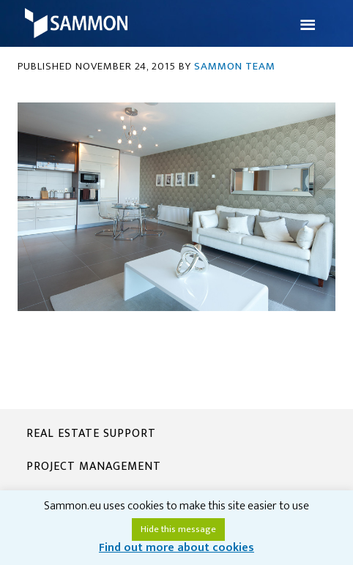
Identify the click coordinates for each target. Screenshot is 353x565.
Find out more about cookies (176, 548)
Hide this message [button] (178, 529)
